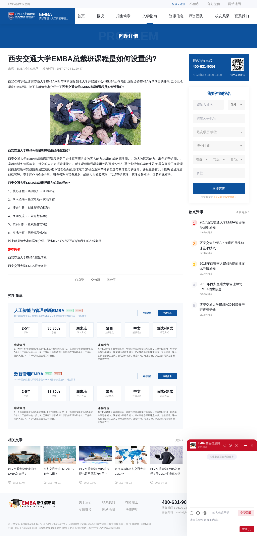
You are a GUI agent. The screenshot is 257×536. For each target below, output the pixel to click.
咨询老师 (147, 313)
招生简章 (123, 16)
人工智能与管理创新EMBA (39, 310)
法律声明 (131, 509)
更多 (178, 440)
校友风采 (222, 16)
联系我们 (242, 16)
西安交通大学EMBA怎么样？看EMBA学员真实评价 (165, 473)
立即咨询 (218, 188)
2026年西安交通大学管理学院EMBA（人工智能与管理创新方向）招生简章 (50, 316)
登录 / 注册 (179, 4)
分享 (111, 279)
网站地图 (234, 4)
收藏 (95, 279)
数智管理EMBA (28, 373)
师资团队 (196, 16)
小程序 (194, 4)
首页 (81, 16)
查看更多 (241, 212)
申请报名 (167, 313)
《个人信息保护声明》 (225, 197)
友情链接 (85, 509)
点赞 (79, 279)
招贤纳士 (131, 502)
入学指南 (150, 16)
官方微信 (213, 4)
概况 (100, 16)
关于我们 (85, 502)
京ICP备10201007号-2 (55, 524)
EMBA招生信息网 (19, 4)
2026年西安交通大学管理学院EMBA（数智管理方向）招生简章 (44, 379)
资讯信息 (176, 16)
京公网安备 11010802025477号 (25, 524)
